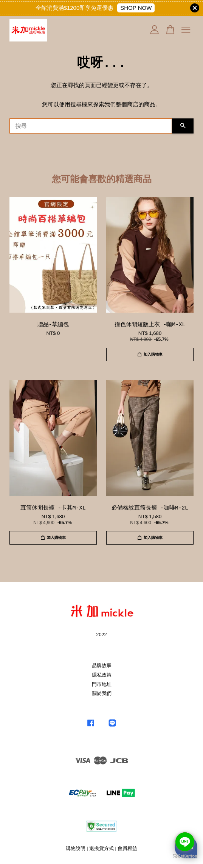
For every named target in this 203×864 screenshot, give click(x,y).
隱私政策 (102, 675)
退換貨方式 (101, 848)
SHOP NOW (136, 8)
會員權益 (127, 848)
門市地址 (102, 684)
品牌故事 (102, 665)
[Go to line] (184, 841)
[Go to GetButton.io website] (185, 856)
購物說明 (75, 848)
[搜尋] (90, 126)
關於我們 (102, 693)
